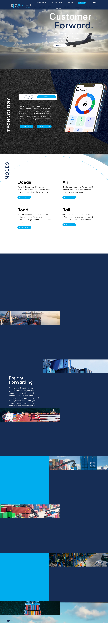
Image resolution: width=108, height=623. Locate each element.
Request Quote (41, 3)
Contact (70, 3)
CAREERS (95, 7)
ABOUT (35, 7)
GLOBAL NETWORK (58, 7)
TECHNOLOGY (68, 7)
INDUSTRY (50, 7)
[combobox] (94, 3)
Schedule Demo (56, 3)
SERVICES (42, 7)
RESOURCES (87, 7)
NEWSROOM (78, 7)
